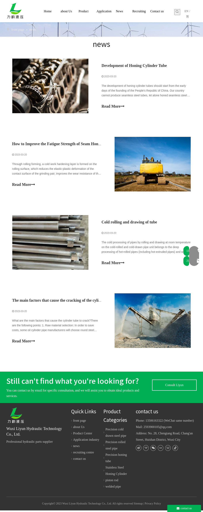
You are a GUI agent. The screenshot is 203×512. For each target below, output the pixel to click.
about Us (78, 428)
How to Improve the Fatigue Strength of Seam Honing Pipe (62, 144)
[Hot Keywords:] (177, 12)
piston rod (111, 481)
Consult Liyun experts (174, 388)
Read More (113, 106)
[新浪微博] (138, 450)
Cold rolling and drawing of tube (129, 223)
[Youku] (146, 450)
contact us (79, 460)
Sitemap (138, 505)
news (76, 447)
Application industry (86, 441)
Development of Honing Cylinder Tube (134, 66)
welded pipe (113, 488)
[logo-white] (17, 417)
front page (79, 422)
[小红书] (160, 450)
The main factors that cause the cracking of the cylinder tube (63, 301)
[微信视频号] (168, 450)
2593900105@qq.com (158, 428)
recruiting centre (83, 454)
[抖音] (175, 450)
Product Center (82, 435)
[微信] (153, 450)
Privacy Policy (153, 505)
